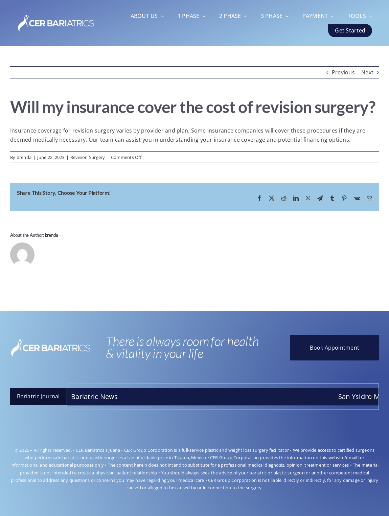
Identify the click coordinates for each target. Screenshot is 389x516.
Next (367, 72)
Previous (343, 72)
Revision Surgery (87, 157)
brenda (24, 157)
